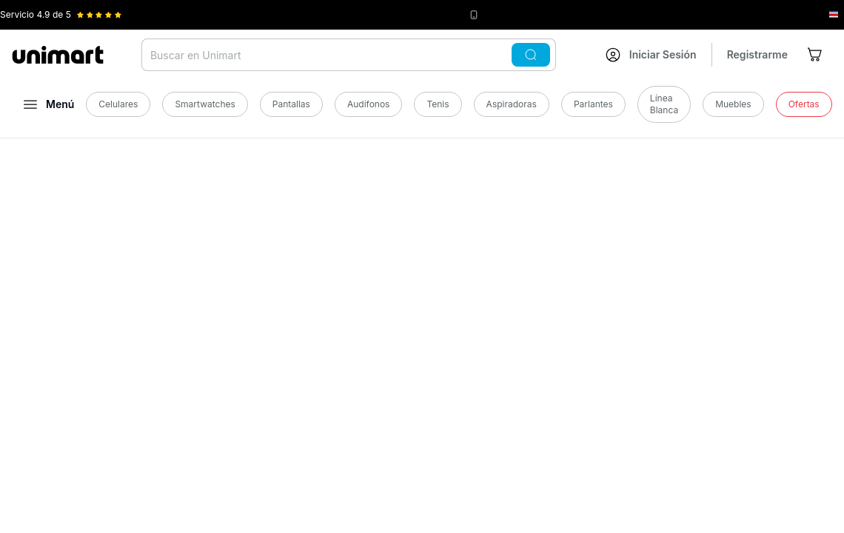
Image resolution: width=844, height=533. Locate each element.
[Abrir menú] (49, 104)
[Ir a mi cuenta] (651, 55)
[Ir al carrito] (816, 55)
